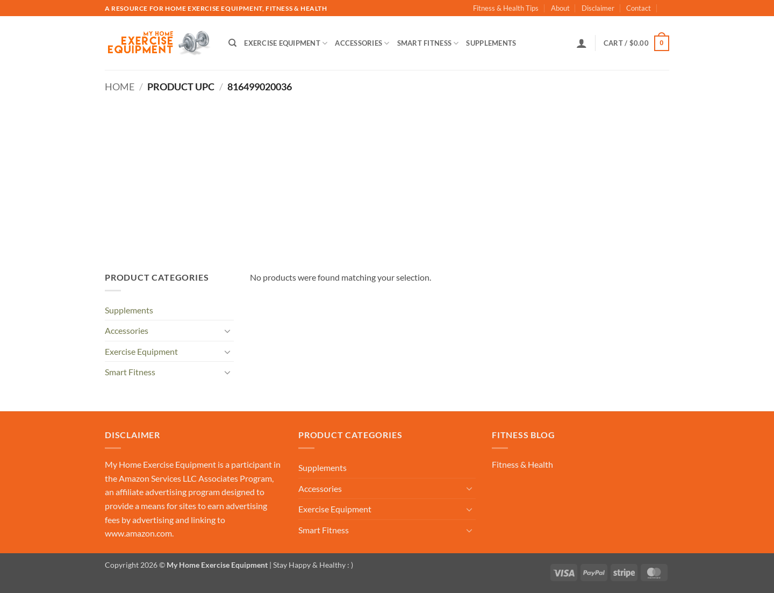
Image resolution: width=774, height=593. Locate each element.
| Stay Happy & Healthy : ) (310, 564)
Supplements (491, 43)
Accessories (362, 43)
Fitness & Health (522, 464)
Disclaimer (598, 8)
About (560, 8)
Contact (638, 8)
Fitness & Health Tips (506, 8)
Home (119, 86)
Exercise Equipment (285, 43)
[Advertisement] (387, 173)
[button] (581, 43)
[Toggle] (227, 330)
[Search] (232, 43)
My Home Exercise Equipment (160, 464)
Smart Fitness (428, 43)
